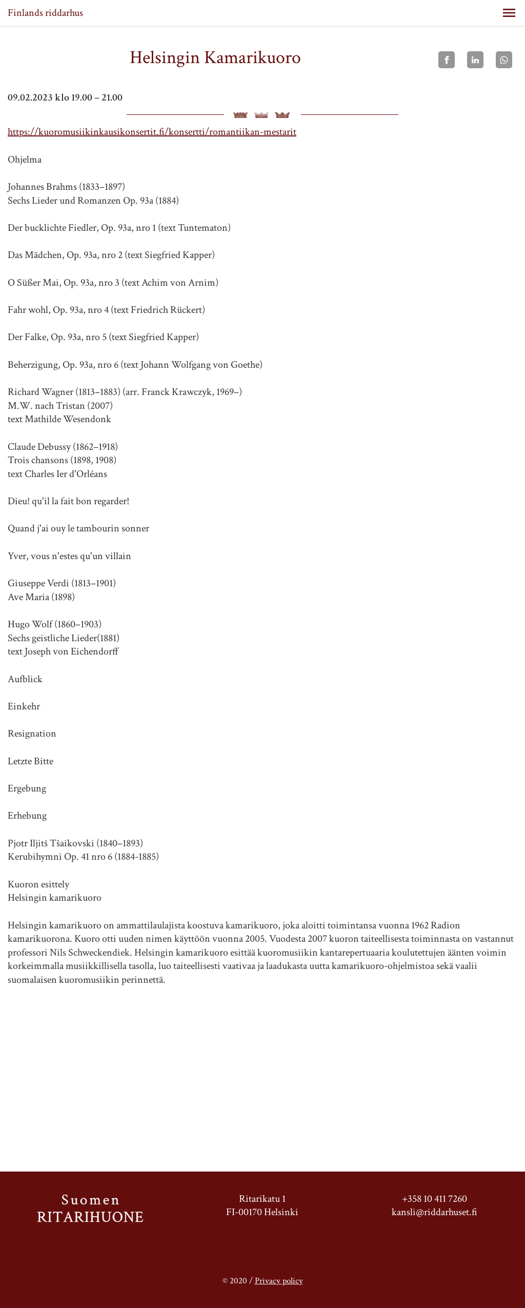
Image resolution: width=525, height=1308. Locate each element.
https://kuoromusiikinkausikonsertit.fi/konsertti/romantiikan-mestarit (152, 131)
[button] (509, 13)
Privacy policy (279, 1280)
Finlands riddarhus (45, 12)
